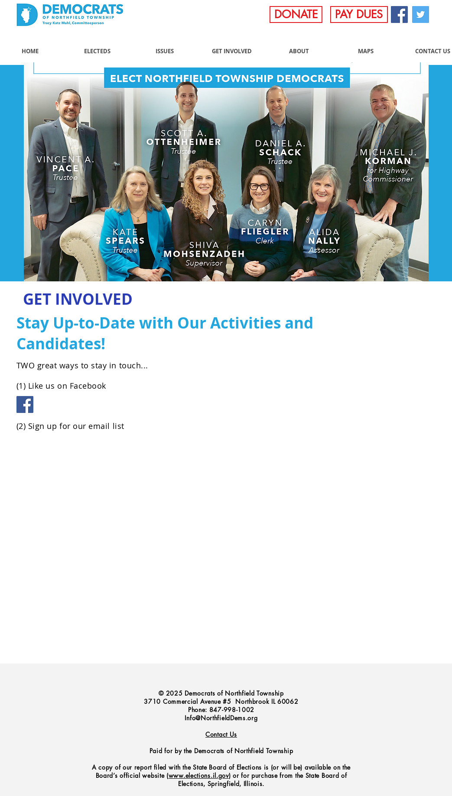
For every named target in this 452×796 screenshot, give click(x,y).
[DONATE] (296, 14)
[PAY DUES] (359, 14)
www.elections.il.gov (199, 775)
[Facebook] (399, 14)
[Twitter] (420, 14)
